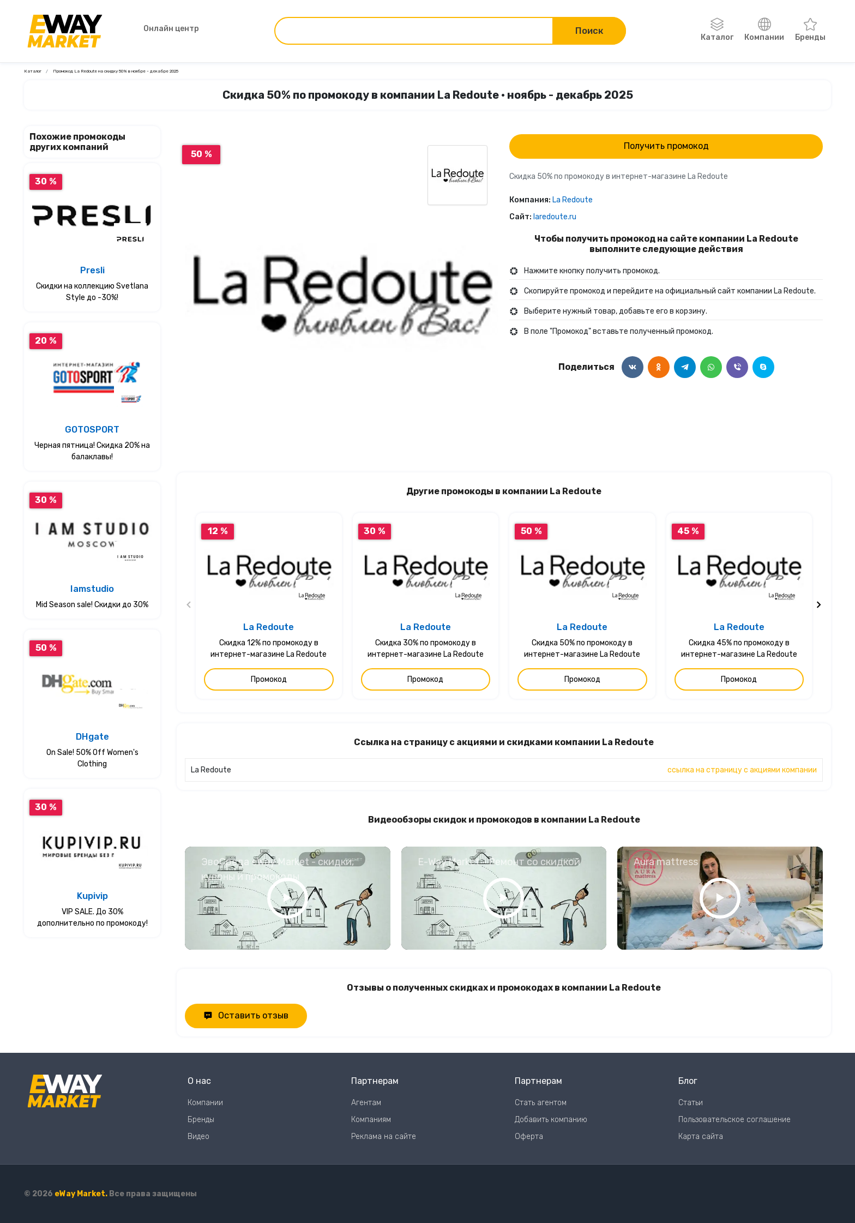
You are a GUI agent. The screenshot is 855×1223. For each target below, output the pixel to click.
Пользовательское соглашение (734, 1119)
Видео (198, 1136)
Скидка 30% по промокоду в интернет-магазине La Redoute (426, 648)
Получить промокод (666, 146)
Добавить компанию (551, 1119)
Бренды (810, 30)
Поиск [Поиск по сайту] (589, 31)
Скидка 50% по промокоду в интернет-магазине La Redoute (582, 648)
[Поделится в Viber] (737, 367)
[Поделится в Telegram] (685, 367)
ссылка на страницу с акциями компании (742, 770)
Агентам (366, 1102)
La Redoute (572, 200)
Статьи (690, 1102)
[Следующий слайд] (818, 606)
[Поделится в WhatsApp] (711, 367)
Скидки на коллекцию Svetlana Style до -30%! (92, 291)
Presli (92, 270)
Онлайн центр (158, 29)
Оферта (529, 1136)
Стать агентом (541, 1102)
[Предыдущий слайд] (189, 606)
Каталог (717, 30)
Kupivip (92, 896)
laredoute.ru (554, 216)
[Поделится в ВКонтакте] (632, 367)
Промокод (269, 679)
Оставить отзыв (245, 1015)
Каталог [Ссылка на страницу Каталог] (32, 71)
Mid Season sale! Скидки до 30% (92, 604)
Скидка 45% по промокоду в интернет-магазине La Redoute (739, 648)
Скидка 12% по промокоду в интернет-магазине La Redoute (268, 648)
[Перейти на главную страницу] (65, 31)
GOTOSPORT (92, 429)
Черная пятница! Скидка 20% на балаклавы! (92, 451)
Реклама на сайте (383, 1136)
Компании (764, 30)
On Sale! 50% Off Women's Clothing (92, 758)
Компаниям (371, 1119)
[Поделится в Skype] (763, 367)
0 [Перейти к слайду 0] (341, 429)
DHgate (92, 737)
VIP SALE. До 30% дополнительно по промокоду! (92, 917)
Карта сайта (700, 1136)
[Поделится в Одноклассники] (659, 367)
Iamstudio (92, 589)
